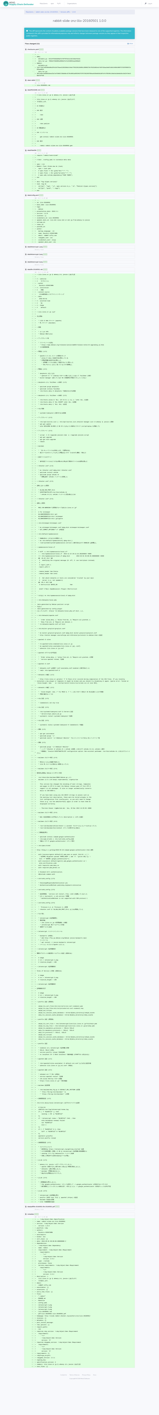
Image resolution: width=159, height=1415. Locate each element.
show (131, 44)
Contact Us (63, 1407)
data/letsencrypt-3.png (34, 266)
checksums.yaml (33, 49)
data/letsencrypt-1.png (34, 250)
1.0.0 (74, 12)
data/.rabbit (31, 80)
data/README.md (33, 90)
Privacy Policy (86, 1407)
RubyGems (30, 12)
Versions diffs (65, 12)
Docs (94, 1407)
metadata (30, 1242)
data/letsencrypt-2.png (34, 258)
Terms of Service (75, 1407)
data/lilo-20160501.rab (35, 273)
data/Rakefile (31, 152)
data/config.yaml (33, 198)
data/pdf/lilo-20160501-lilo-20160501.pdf (41, 1235)
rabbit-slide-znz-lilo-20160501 (47, 12)
